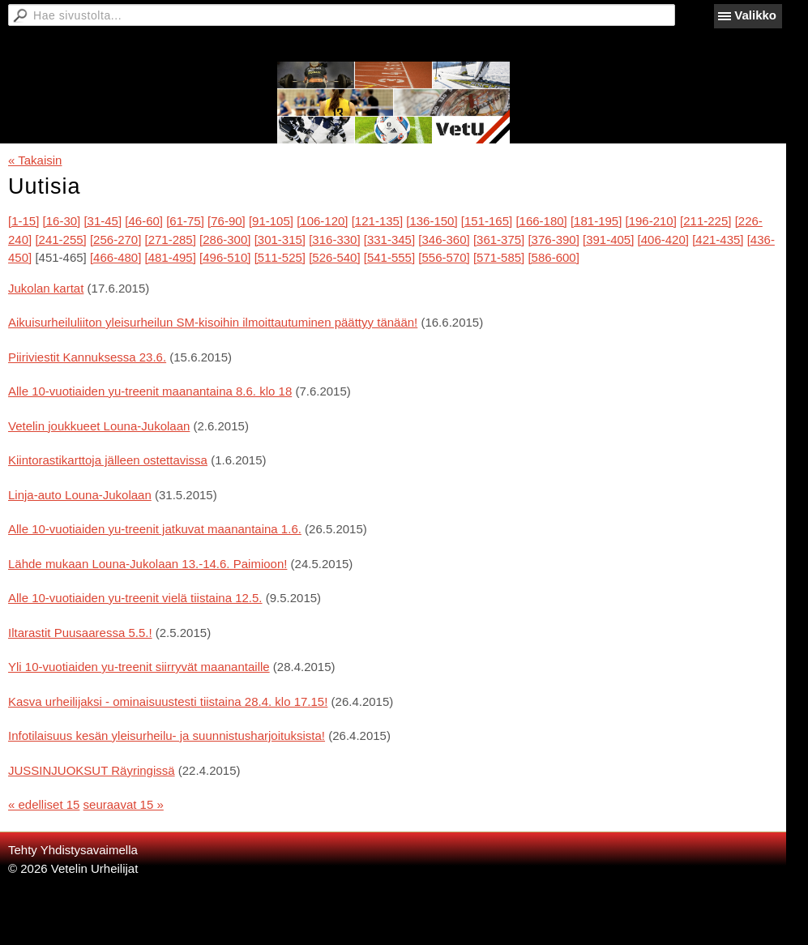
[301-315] (280, 239)
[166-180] (540, 221)
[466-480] (115, 257)
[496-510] (224, 257)
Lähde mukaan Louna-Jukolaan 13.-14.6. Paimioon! (147, 564)
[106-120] (322, 221)
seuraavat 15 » (123, 804)
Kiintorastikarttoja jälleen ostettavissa (107, 460)
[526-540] (334, 257)
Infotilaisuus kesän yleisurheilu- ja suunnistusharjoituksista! (166, 735)
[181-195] (596, 221)
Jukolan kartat (45, 288)
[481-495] (170, 257)
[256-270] (115, 239)
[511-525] (280, 257)
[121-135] (377, 221)
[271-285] (170, 239)
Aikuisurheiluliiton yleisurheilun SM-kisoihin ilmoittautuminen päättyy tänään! (212, 322)
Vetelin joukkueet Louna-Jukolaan (99, 426)
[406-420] (663, 239)
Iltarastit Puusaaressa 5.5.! (80, 632)
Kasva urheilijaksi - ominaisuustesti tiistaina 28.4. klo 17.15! (167, 701)
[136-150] (431, 221)
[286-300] (224, 239)
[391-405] (608, 239)
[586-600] (553, 257)
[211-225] (705, 221)
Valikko (755, 15)
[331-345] (389, 239)
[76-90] (226, 221)
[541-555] (389, 257)
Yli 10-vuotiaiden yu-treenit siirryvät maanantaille (139, 666)
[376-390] (553, 239)
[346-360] (443, 239)
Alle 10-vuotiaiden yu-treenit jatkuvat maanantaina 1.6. (154, 529)
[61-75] (185, 221)
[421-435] (717, 239)
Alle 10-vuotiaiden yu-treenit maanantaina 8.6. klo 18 (150, 391)
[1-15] (23, 221)
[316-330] (334, 239)
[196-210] (651, 221)
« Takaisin (35, 160)
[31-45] (102, 221)
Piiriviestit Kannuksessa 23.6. (87, 357)
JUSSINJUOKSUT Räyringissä (91, 770)
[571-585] (498, 257)
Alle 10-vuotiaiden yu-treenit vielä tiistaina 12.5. (135, 598)
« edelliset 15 (43, 804)
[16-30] (62, 221)
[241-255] (60, 239)
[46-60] (144, 221)
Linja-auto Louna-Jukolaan (80, 495)
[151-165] (486, 221)
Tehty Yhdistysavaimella (73, 850)
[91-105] (271, 221)
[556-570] (443, 257)
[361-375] (498, 239)
